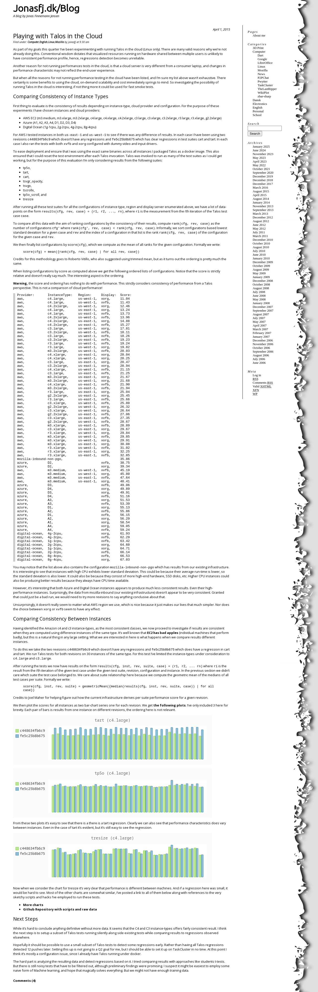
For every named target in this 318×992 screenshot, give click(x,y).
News (261, 74)
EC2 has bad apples (162, 632)
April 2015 (260, 195)
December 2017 (263, 184)
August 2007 (261, 314)
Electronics (260, 104)
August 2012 (261, 221)
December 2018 (263, 180)
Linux (51, 42)
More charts (33, 905)
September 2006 (263, 351)
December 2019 (263, 176)
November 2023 (263, 154)
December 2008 (263, 281)
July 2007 (259, 318)
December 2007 (263, 307)
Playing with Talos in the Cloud (57, 36)
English (43, 42)
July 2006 (259, 359)
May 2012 (259, 228)
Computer (33, 42)
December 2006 (263, 340)
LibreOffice (265, 63)
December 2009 (263, 262)
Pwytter (263, 81)
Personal (258, 111)
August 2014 (261, 199)
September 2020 (263, 172)
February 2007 (262, 333)
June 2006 (259, 363)
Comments (263, 382)
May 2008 (259, 299)
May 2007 (259, 322)
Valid (262, 386)
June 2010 (259, 254)
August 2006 (261, 355)
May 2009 (259, 273)
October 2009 (261, 266)
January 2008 (261, 303)
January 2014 (261, 202)
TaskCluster (265, 85)
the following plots (169, 705)
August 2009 (261, 269)
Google (262, 59)
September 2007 (263, 310)
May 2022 (259, 165)
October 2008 (261, 284)
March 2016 (260, 187)
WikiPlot (263, 92)
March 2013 (260, 213)
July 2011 (259, 232)
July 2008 (259, 292)
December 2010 (263, 240)
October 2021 (261, 169)
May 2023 (259, 158)
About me (259, 35)
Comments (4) (24, 980)
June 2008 (259, 295)
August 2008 (261, 288)
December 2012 (263, 217)
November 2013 (263, 206)
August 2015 (261, 191)
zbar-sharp (264, 96)
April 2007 (260, 325)
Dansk (257, 100)
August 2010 (261, 247)
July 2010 (259, 251)
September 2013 (263, 210)
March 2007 (260, 329)
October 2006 (261, 348)
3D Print (258, 48)
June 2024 (259, 150)
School (257, 115)
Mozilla (59, 42)
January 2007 (261, 336)
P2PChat (263, 78)
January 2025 (261, 146)
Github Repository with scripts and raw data (60, 909)
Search (253, 123)
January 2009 (261, 277)
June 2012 (259, 225)
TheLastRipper (267, 89)
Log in (257, 375)
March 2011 (260, 236)
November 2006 (263, 344)
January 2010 (261, 258)
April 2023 (260, 161)
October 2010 (261, 243)
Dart (260, 55)
